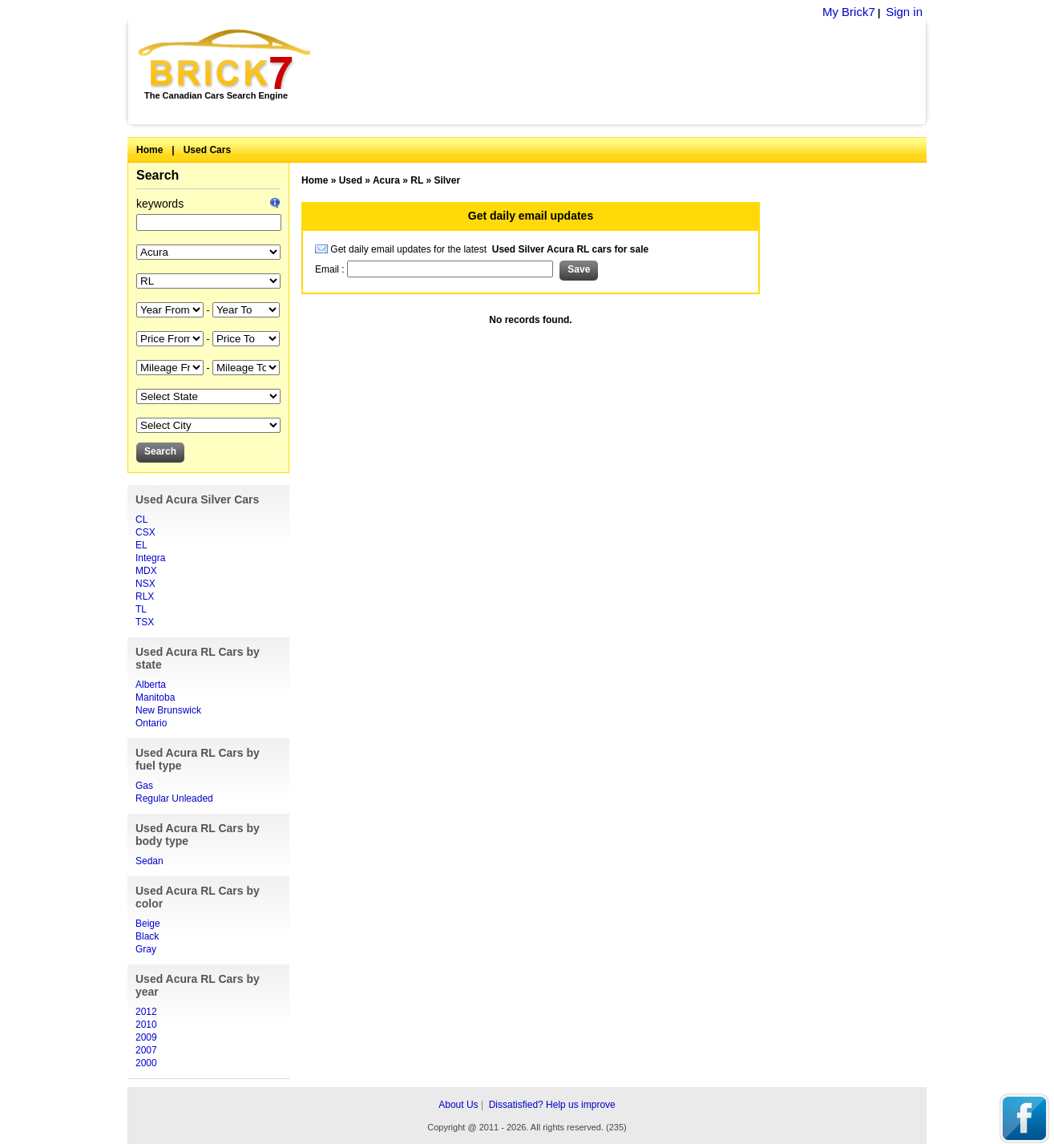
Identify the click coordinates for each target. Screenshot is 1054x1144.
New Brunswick (168, 710)
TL (141, 609)
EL (141, 545)
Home (149, 150)
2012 (146, 1011)
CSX (145, 532)
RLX (144, 596)
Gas (144, 785)
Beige (147, 923)
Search (157, 175)
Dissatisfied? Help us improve (552, 1104)
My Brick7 (848, 11)
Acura (386, 180)
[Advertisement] (627, 72)
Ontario (151, 723)
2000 (146, 1063)
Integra (150, 558)
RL (416, 180)
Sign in (904, 11)
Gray (145, 949)
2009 (146, 1037)
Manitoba (155, 697)
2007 (146, 1050)
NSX (145, 583)
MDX (146, 570)
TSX (144, 622)
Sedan (149, 861)
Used (350, 180)
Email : (331, 269)
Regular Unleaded (174, 798)
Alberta (150, 684)
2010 (146, 1024)
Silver (447, 180)
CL (141, 519)
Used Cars (207, 150)
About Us (458, 1104)
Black (147, 936)
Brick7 (225, 59)
